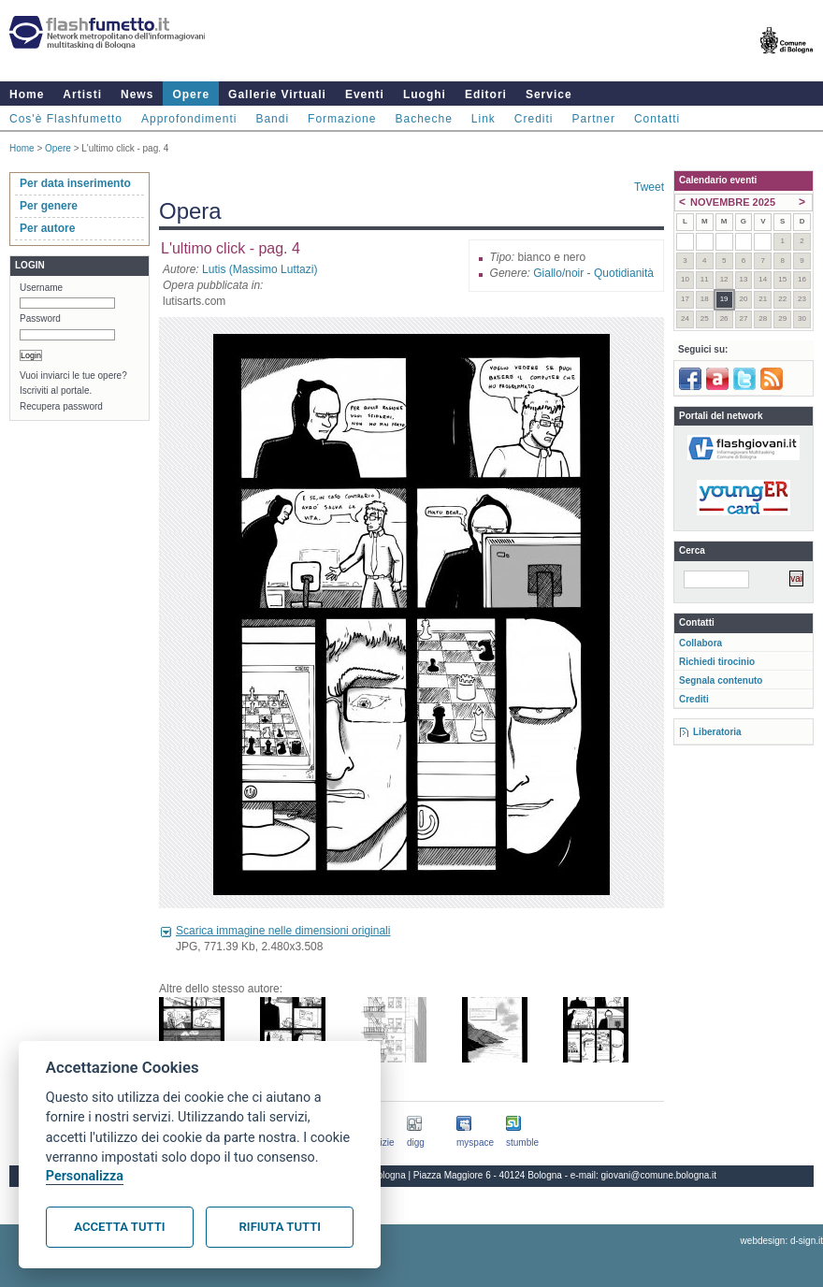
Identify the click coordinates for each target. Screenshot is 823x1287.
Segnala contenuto (720, 680)
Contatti (657, 118)
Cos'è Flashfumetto (66, 118)
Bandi (272, 118)
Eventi (364, 94)
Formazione (342, 118)
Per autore (47, 228)
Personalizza (84, 1176)
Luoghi (424, 94)
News (137, 94)
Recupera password (61, 406)
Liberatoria (717, 732)
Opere (190, 94)
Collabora (700, 643)
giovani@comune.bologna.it (659, 1175)
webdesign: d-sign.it (782, 1241)
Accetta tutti (119, 1227)
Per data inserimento (75, 183)
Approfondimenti (189, 118)
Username (41, 287)
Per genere (49, 205)
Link (483, 118)
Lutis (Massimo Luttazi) (259, 269)
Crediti (534, 118)
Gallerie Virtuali (277, 94)
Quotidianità (624, 273)
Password (40, 318)
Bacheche (423, 118)
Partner (593, 118)
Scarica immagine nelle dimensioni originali (283, 930)
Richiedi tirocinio (717, 662)
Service (549, 94)
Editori (486, 94)
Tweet (649, 187)
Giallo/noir (558, 273)
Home (26, 94)
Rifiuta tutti (280, 1227)
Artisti (82, 94)
